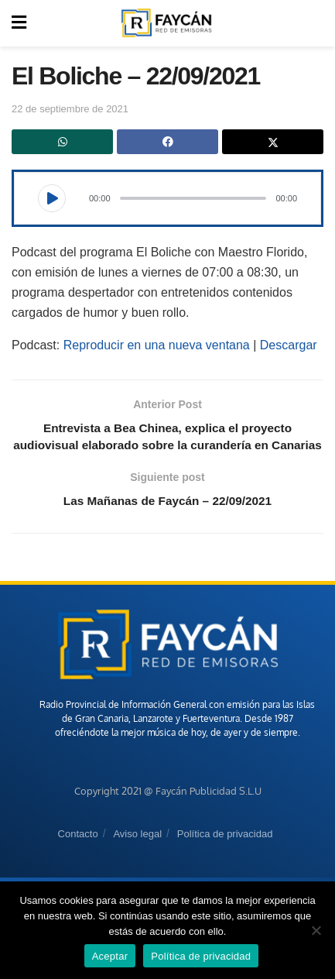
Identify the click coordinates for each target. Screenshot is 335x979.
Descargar (288, 345)
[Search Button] (314, 23)
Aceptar (110, 956)
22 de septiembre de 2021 (70, 109)
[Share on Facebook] (167, 141)
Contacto (78, 855)
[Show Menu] (19, 23)
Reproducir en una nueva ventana (156, 345)
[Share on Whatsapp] (62, 141)
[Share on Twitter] (272, 141)
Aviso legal (137, 855)
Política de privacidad (225, 855)
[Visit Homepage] (166, 23)
